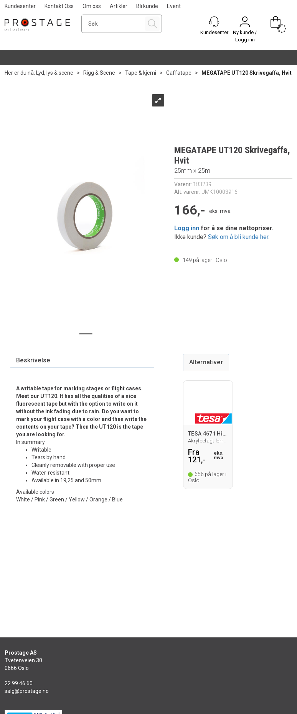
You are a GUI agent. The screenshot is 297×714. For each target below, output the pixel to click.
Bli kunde (147, 6)
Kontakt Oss (59, 6)
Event (174, 6)
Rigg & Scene (99, 73)
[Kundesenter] (214, 22)
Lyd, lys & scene (54, 73)
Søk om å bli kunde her (238, 237)
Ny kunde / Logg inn (245, 36)
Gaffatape (178, 73)
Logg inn (186, 228)
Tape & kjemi (140, 73)
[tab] (33, 360)
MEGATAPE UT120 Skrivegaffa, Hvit (246, 73)
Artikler (118, 6)
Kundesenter (20, 6)
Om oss (91, 6)
